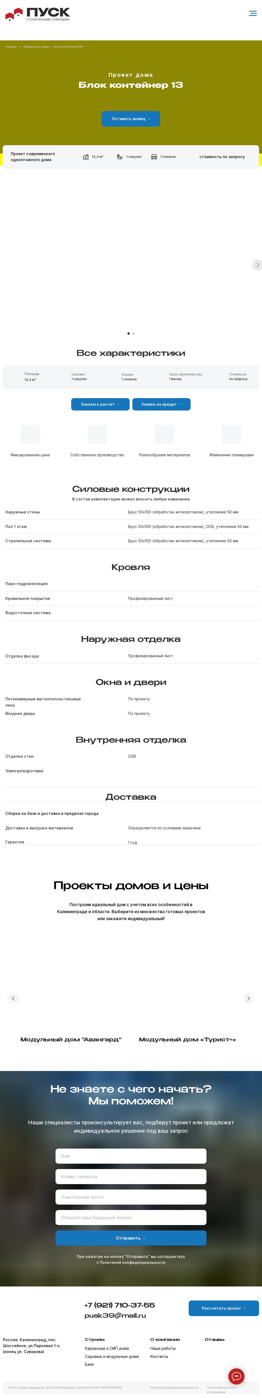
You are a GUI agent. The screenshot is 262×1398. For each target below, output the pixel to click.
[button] (131, 119)
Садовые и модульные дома (112, 1356)
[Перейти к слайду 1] (128, 333)
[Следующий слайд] (248, 998)
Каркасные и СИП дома (107, 1348)
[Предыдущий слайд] (13, 998)
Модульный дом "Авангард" (71, 1040)
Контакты (159, 1356)
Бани (89, 1364)
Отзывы (214, 1340)
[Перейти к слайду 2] (133, 333)
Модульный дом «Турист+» (187, 1040)
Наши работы (163, 1348)
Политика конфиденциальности (174, 1387)
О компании (165, 1340)
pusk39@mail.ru (115, 1316)
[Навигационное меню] (253, 13)
